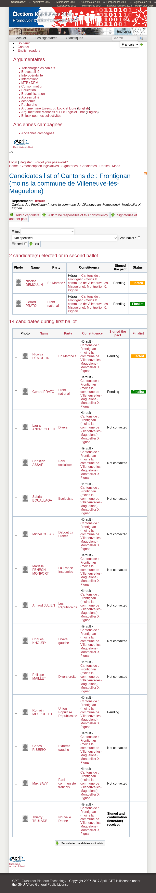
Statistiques (74, 38)
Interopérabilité (32, 75)
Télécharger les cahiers (38, 68)
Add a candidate (27, 215)
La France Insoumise (65, 569)
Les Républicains (67, 605)
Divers (62, 427)
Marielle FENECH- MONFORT (40, 569)
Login (13, 162)
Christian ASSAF (38, 463)
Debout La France (65, 534)
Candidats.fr (18, 2)
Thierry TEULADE (39, 819)
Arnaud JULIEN (43, 605)
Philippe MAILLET (39, 676)
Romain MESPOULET (42, 712)
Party (68, 333)
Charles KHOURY (39, 641)
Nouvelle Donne (64, 819)
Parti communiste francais (67, 783)
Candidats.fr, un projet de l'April (17, 864)
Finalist (138, 333)
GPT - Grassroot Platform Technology (39, 881)
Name (44, 333)
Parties (104, 166)
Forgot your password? (51, 162)
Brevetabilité (30, 71)
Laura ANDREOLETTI (43, 427)
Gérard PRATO (31, 303)
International (30, 79)
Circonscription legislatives (40, 166)
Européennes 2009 (116, 2)
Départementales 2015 (119, 5)
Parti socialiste (65, 463)
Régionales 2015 (144, 5)
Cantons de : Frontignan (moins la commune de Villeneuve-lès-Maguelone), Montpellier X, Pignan (88, 283)
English (83, 108)
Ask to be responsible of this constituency (78, 215)
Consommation (32, 86)
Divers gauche (63, 641)
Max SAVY (40, 783)
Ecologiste (65, 498)
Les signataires (46, 38)
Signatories (69, 166)
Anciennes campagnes (37, 133)
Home (13, 166)
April (103, 881)
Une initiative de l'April (23, 146)
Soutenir (24, 43)
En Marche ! (56, 283)
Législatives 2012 (66, 5)
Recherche (29, 104)
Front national (53, 303)
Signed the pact (117, 333)
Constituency (92, 333)
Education (28, 90)
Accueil (21, 38)
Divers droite (67, 676)
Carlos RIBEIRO (39, 747)
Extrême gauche (64, 747)
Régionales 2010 (142, 2)
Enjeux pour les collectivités (41, 115)
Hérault (39, 201)
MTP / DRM (29, 82)
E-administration (33, 93)
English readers (29, 50)
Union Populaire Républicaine (67, 712)
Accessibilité (30, 97)
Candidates (88, 166)
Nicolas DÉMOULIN (34, 282)
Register (26, 162)
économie (28, 101)
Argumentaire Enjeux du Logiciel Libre (48, 108)
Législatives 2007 (40, 2)
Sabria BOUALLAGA (42, 498)
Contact (23, 47)
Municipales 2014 (91, 5)
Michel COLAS (43, 534)
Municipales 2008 (65, 2)
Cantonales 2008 (90, 2)
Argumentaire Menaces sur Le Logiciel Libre (53, 112)
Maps (116, 166)
